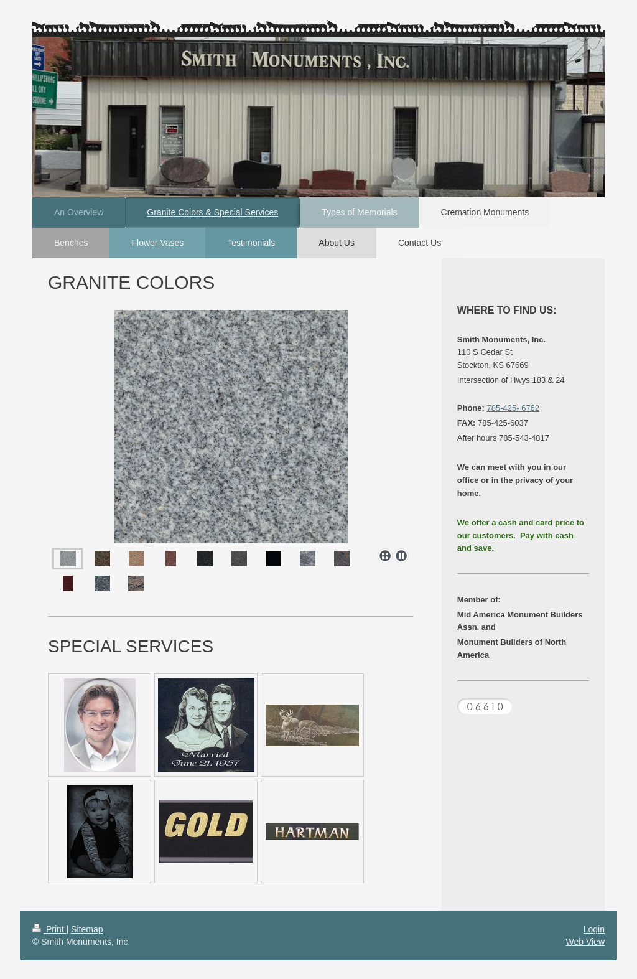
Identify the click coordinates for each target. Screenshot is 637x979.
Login (594, 929)
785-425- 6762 (513, 408)
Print (49, 929)
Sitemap (87, 929)
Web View (585, 942)
